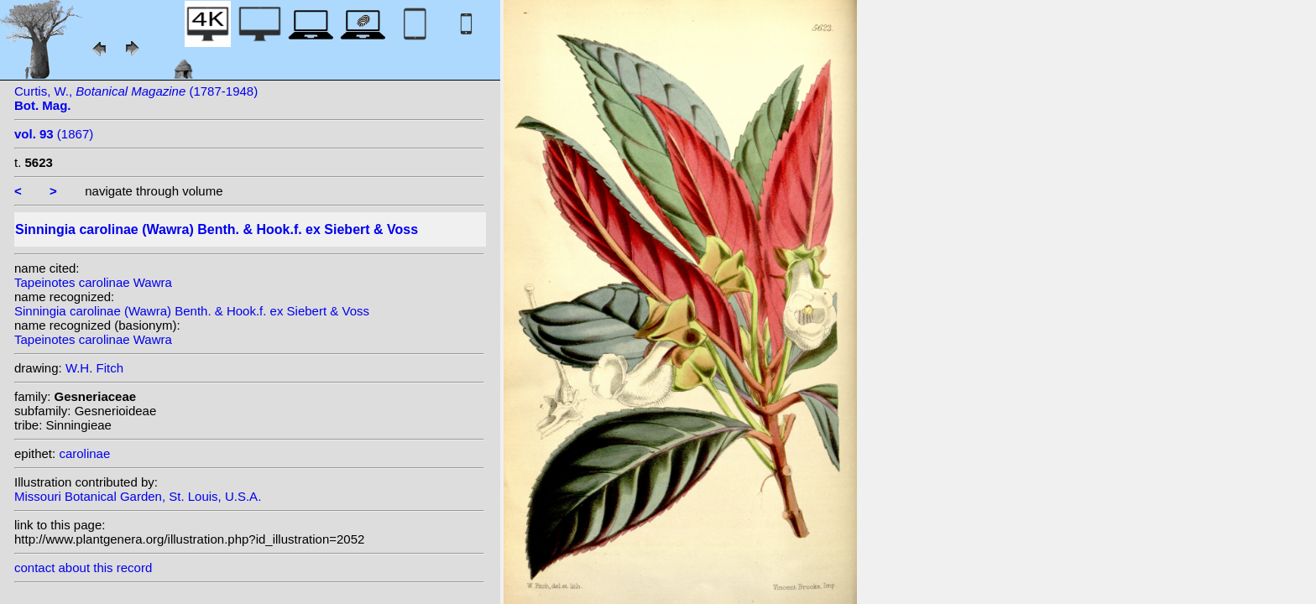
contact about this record (83, 567)
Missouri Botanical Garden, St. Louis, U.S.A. (137, 496)
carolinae (84, 453)
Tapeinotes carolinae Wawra (93, 282)
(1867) (53, 134)
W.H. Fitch (94, 368)
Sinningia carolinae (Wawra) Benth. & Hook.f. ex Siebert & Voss (191, 311)
